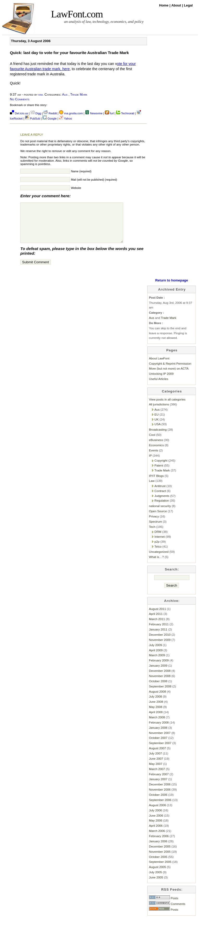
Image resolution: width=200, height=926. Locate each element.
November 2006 (160, 797)
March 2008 (157, 725)
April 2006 (156, 833)
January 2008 (158, 735)
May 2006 (155, 828)
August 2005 (157, 874)
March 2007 (157, 776)
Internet (159, 544)
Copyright (160, 468)
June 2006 (156, 823)
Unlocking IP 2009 (161, 381)
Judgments (161, 503)
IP (150, 463)
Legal (188, 5)
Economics (156, 453)
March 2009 (157, 663)
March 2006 (157, 838)
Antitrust (160, 493)
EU (156, 422)
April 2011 (156, 621)
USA (157, 432)
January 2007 (158, 787)
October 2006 (158, 802)
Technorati (125, 113)
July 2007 (155, 761)
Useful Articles (158, 386)
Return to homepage (171, 288)
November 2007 (160, 740)
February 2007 (159, 782)
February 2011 (159, 632)
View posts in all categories (167, 407)
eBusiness (156, 447)
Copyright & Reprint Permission (170, 371)
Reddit (50, 113)
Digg (35, 113)
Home (164, 5)
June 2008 (156, 709)
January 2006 (158, 849)
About (176, 5)
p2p (156, 549)
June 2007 (156, 766)
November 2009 (160, 647)
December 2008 (160, 678)
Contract (160, 498)
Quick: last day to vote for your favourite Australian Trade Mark (69, 52)
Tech (152, 534)
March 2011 (157, 626)
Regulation (161, 508)
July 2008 (155, 704)
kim (41, 94)
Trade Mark (79, 94)
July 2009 (155, 652)
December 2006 (160, 792)
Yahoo (65, 118)
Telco (157, 554)
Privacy (154, 524)
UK (156, 427)
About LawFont (159, 366)
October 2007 (158, 745)
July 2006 (155, 818)
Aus (64, 94)
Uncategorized (158, 559)
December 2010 (160, 642)
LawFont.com (77, 14)
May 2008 (155, 714)
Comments (167, 911)
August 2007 (157, 756)
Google (49, 118)
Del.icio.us (19, 113)
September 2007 (160, 750)
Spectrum (155, 529)
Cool (152, 442)
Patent (158, 473)
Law (151, 488)
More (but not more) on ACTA (169, 376)
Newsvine (94, 113)
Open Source (158, 519)
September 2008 (160, 694)
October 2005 (158, 864)
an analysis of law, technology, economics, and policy (103, 21)
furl (110, 113)
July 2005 (155, 880)
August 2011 (157, 616)
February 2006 (159, 843)
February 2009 (159, 668)
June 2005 (156, 885)
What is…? (156, 564)
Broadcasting (158, 437)
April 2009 (156, 658)
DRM (157, 539)
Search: (172, 577)
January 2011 (158, 637)
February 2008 (159, 730)
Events (153, 458)
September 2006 (160, 807)
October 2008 (158, 689)
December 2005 (160, 854)
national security (160, 513)
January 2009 (158, 673)
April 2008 (156, 719)
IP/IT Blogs (156, 483)
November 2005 (160, 859)
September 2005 (160, 869)
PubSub (32, 118)
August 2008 (157, 699)
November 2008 (160, 683)
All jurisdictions (159, 412)
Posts (163, 906)
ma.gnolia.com (71, 113)
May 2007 (155, 771)
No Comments (19, 99)
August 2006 (157, 813)
